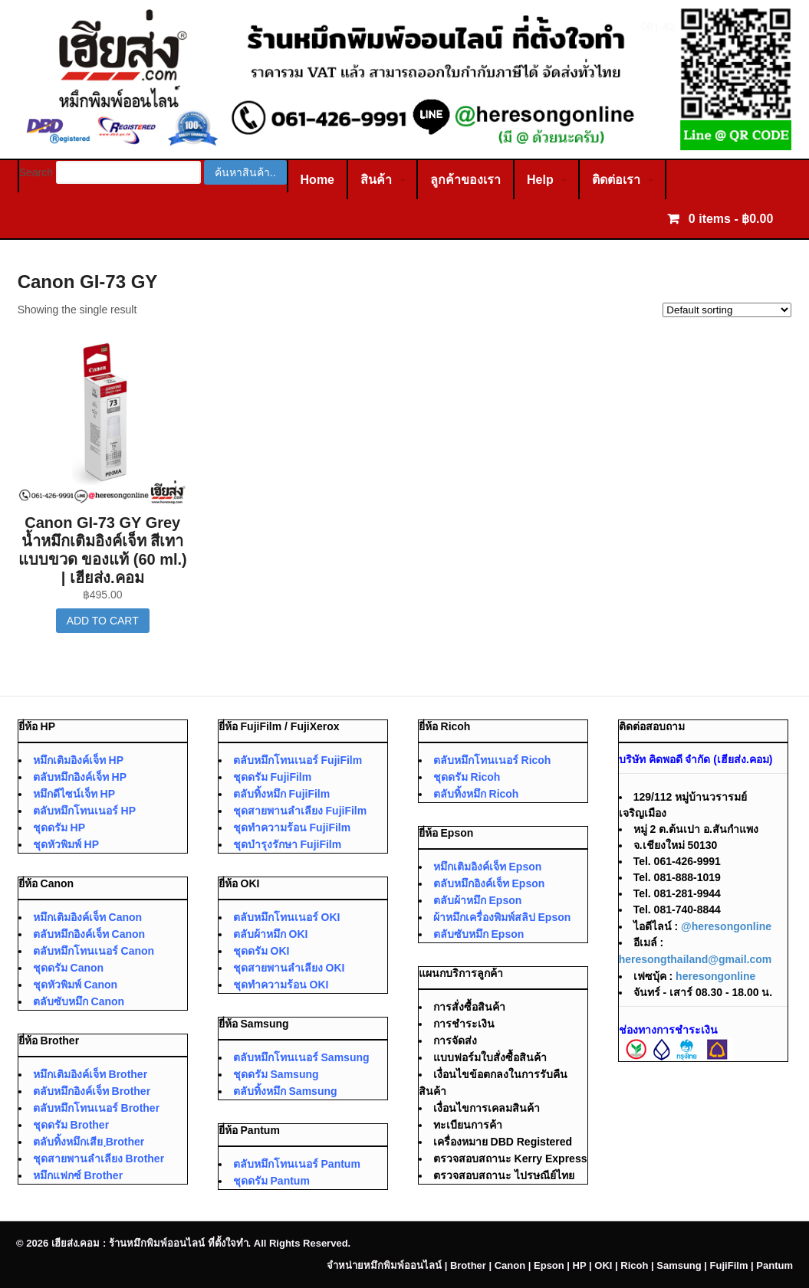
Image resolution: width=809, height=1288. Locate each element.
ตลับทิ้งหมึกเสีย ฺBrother (89, 1142)
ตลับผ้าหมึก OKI (270, 934)
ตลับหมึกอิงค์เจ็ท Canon (89, 934)
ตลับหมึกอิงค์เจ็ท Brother (91, 1091)
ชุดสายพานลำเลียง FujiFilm (300, 811)
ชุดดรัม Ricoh (467, 777)
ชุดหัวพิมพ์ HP (66, 844)
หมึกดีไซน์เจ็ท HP (74, 794)
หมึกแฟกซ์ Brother (78, 1175)
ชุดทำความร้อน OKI (281, 984)
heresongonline (715, 976)
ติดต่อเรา (616, 179)
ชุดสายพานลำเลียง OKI (289, 968)
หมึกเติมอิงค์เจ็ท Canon (87, 917)
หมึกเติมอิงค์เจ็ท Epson (487, 866)
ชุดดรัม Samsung (276, 1074)
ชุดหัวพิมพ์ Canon (75, 984)
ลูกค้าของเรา (465, 179)
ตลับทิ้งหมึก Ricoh (476, 794)
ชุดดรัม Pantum (271, 1181)
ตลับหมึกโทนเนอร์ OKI (286, 917)
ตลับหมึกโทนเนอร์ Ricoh (492, 760)
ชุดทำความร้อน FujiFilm (292, 827)
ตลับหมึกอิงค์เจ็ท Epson (489, 883)
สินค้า (376, 179)
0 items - (729, 218)
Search (36, 172)
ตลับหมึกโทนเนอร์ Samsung (301, 1057)
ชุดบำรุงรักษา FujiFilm (287, 844)
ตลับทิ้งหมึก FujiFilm (282, 794)
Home (317, 179)
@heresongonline (726, 926)
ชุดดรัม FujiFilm (272, 777)
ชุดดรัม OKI (261, 951)
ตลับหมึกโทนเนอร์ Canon (93, 951)
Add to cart (103, 621)
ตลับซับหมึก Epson (479, 934)
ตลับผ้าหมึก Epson (477, 900)
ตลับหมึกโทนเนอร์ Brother (96, 1108)
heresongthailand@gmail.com (695, 959)
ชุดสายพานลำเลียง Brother (98, 1158)
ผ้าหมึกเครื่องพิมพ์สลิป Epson (502, 917)
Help (540, 179)
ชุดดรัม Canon (68, 968)
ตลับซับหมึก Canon (78, 1001)
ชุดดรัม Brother (71, 1125)
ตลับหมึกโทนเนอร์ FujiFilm (298, 760)
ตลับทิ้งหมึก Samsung (285, 1091)
